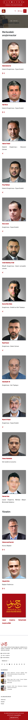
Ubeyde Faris (5, 581)
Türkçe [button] (21, 11)
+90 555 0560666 (5, 657)
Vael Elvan (5, 105)
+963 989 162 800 (19, 5)
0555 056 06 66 (7, 5)
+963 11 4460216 (6, 655)
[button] (18, 11)
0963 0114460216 (13, 5)
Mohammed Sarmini (8, 542)
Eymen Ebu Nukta (7, 304)
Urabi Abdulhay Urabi (8, 263)
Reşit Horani (5, 343)
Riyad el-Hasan (6, 419)
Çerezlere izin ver (14, 717)
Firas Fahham (6, 185)
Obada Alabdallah (7, 458)
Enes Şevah (5, 224)
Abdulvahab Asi (6, 66)
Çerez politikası (17, 715)
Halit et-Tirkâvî (6, 143)
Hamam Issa (5, 496)
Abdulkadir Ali (6, 382)
